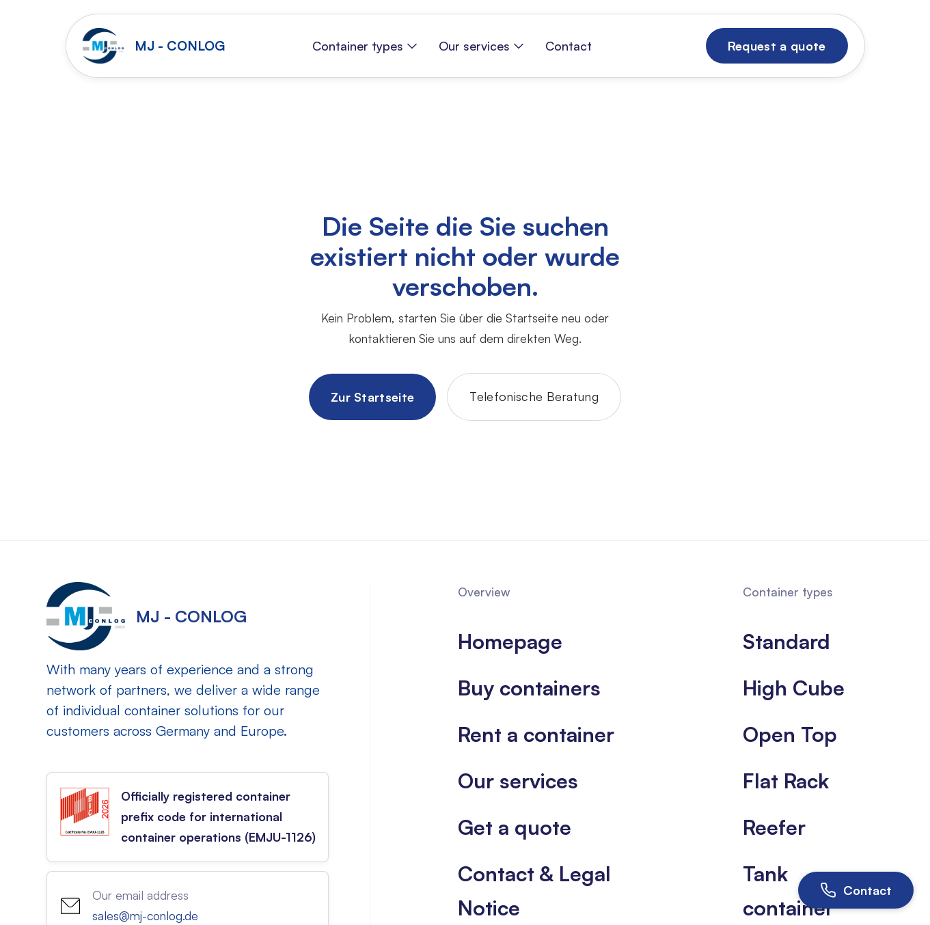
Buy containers (529, 687)
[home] (157, 46)
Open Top (790, 734)
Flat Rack (786, 780)
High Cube (794, 687)
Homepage (510, 641)
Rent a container (536, 734)
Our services (518, 780)
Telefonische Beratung (534, 396)
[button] (364, 46)
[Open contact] (856, 890)
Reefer (774, 827)
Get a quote (514, 827)
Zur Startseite (372, 396)
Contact (568, 46)
